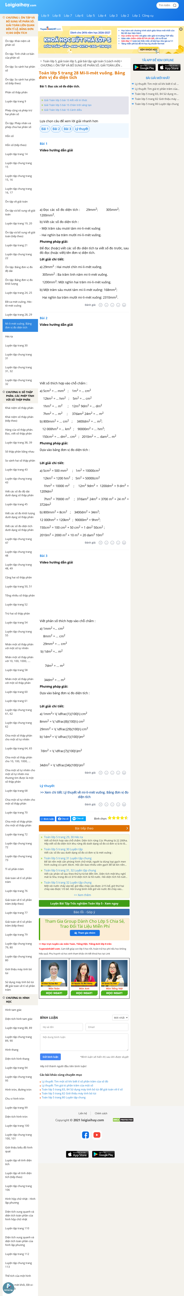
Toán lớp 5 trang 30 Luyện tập (63, 849)
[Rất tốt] (124, 305)
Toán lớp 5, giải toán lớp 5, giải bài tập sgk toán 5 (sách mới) (81, 61)
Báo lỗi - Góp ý (84, 912)
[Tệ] (106, 305)
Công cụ (147, 16)
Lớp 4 (102, 16)
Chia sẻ (63, 818)
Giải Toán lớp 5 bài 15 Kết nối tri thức (65, 100)
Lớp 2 (125, 16)
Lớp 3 (114, 16)
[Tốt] (118, 305)
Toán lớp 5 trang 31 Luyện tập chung (67, 858)
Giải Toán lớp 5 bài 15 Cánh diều (63, 109)
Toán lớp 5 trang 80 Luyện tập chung (64, 1097)
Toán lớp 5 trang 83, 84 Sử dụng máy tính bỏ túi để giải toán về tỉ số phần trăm (82, 1089)
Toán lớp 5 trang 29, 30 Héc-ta (63, 837)
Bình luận (47, 819)
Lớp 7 (68, 16)
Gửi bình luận (50, 1057)
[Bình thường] (112, 305)
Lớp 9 (45, 16)
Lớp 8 (57, 16)
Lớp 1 (136, 16)
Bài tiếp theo (101, 828)
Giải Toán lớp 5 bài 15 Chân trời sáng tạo (67, 105)
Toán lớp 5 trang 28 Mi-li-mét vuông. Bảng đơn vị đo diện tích (82, 75)
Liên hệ (82, 1113)
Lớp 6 (79, 16)
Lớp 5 (91, 16)
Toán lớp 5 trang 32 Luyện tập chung (67, 882)
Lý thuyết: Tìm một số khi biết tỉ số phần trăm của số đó (75, 1081)
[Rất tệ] (100, 305)
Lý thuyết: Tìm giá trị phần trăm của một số (67, 1085)
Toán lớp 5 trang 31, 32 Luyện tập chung (69, 870)
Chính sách (101, 1113)
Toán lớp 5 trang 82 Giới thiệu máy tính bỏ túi (69, 1093)
